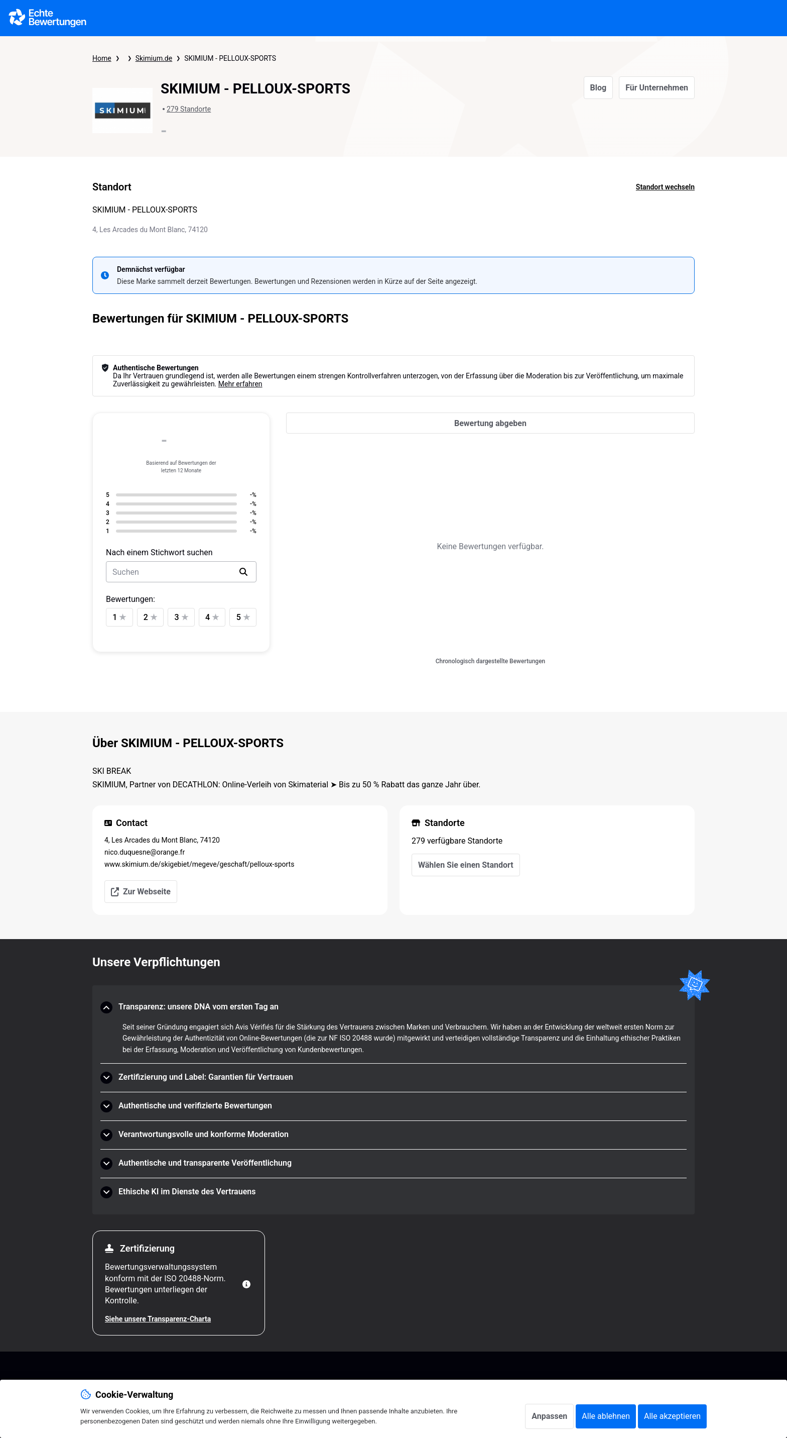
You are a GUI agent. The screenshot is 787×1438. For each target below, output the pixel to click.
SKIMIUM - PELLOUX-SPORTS (230, 58)
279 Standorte (189, 109)
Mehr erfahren (240, 384)
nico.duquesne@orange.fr (144, 852)
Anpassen (549, 1416)
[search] (243, 572)
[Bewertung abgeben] (490, 423)
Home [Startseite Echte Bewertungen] (101, 58)
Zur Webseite (141, 891)
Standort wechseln (665, 187)
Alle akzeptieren (672, 1416)
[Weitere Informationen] (246, 1284)
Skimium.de (154, 58)
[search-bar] (181, 571)
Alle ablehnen (606, 1416)
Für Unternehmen (656, 87)
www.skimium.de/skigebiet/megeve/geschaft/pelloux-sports (199, 864)
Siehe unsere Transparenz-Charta (158, 1319)
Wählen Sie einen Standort (465, 865)
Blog (598, 87)
